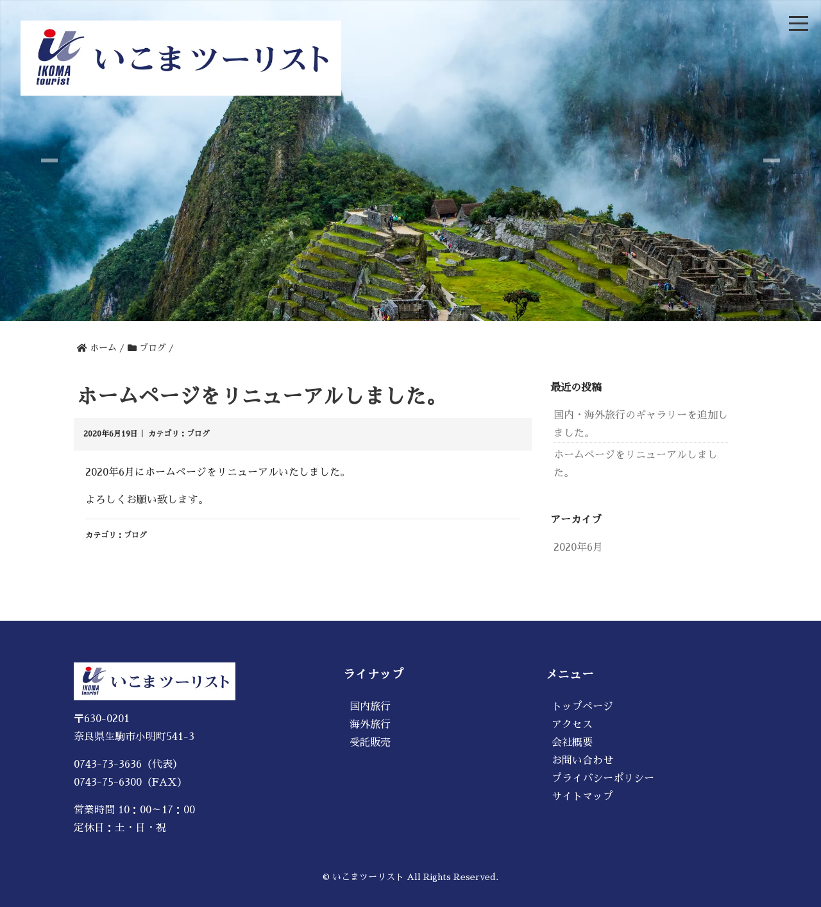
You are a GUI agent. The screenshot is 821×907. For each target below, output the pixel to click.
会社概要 (572, 743)
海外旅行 (370, 725)
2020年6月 (578, 547)
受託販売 (370, 743)
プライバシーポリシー (603, 778)
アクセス (572, 725)
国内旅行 (370, 707)
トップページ (582, 707)
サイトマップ (582, 796)
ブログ (198, 434)
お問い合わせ (582, 761)
